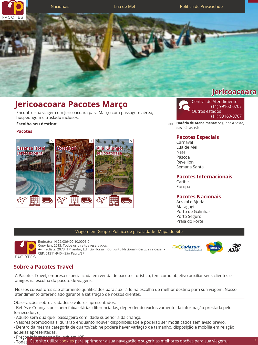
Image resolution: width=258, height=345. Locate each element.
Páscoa (183, 157)
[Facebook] (256, 1)
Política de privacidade (133, 231)
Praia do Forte (190, 221)
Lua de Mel (124, 6)
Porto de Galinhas (194, 211)
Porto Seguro (189, 216)
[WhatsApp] (251, 1)
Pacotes (24, 131)
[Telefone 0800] (249, 1)
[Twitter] (254, 1)
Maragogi (185, 206)
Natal (182, 152)
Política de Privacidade (201, 6)
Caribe (183, 181)
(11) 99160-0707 (226, 106)
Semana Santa (190, 167)
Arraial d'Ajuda (190, 201)
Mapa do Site (170, 231)
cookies (66, 341)
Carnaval (185, 142)
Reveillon (185, 162)
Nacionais (60, 6)
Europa (183, 186)
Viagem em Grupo (92, 231)
